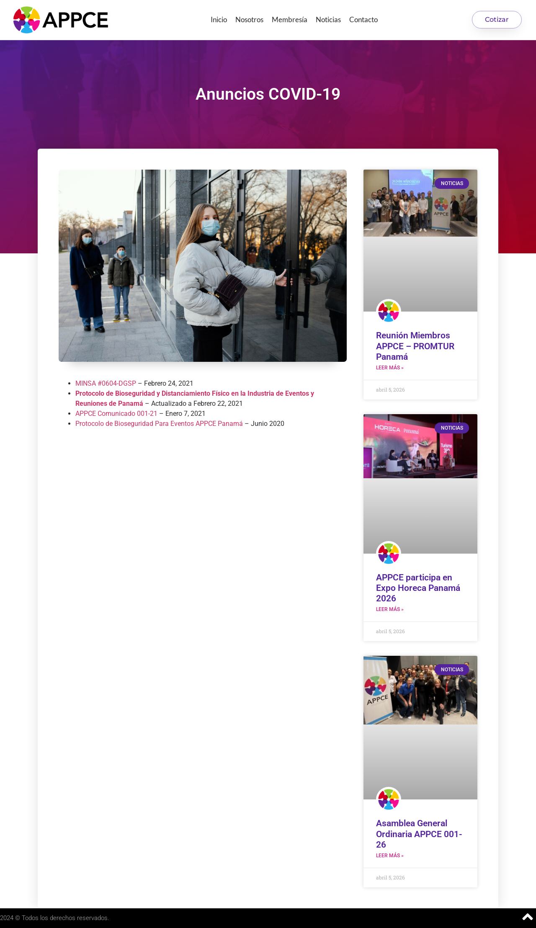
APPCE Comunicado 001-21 (116, 414)
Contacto (363, 19)
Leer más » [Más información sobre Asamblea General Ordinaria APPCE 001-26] (390, 855)
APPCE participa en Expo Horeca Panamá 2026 (418, 587)
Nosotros (249, 19)
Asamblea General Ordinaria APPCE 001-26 (419, 833)
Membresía (289, 19)
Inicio (219, 19)
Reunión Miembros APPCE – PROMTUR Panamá (415, 345)
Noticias (328, 19)
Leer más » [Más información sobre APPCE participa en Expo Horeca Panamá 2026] (390, 609)
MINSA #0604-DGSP (105, 383)
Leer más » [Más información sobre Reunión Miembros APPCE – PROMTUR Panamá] (390, 368)
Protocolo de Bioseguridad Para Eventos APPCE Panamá (159, 424)
